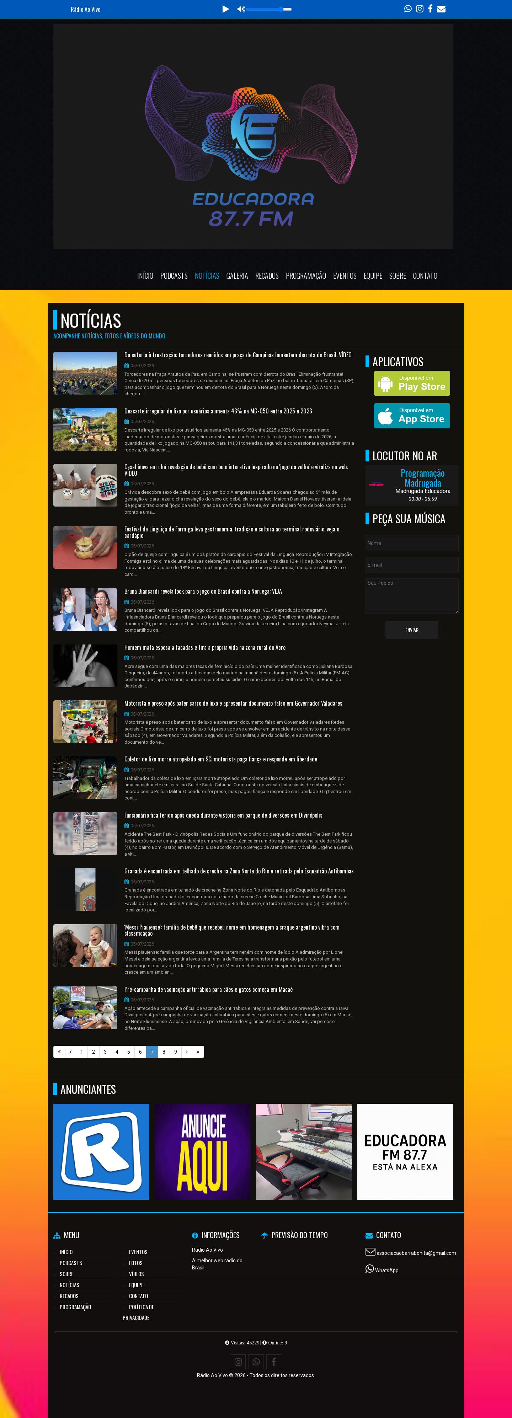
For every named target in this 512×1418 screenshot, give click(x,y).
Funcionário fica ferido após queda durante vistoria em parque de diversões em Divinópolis (223, 815)
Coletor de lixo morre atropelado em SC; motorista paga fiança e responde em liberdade (220, 759)
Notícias (207, 275)
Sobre (397, 275)
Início (145, 275)
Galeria (237, 275)
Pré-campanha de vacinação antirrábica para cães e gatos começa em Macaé (208, 989)
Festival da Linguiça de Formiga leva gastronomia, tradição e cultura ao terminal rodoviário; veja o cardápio (231, 532)
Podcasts (174, 275)
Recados (267, 275)
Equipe (373, 275)
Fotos (136, 1263)
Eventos (345, 275)
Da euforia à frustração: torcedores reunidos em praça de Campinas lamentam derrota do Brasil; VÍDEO (238, 355)
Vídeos (136, 1274)
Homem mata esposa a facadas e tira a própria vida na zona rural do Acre (205, 647)
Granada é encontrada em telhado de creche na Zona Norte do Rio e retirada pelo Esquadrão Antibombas (239, 871)
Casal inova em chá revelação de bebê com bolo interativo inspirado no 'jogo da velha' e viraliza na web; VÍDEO (236, 470)
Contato (425, 275)
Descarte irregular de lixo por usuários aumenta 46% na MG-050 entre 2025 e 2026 (218, 411)
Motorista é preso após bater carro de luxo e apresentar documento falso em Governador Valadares (233, 703)
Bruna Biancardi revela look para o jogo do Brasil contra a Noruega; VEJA (203, 591)
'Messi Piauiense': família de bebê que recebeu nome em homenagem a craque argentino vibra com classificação (232, 930)
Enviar (411, 629)
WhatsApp (387, 1270)
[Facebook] (273, 1361)
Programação (306, 275)
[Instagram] (238, 1361)
